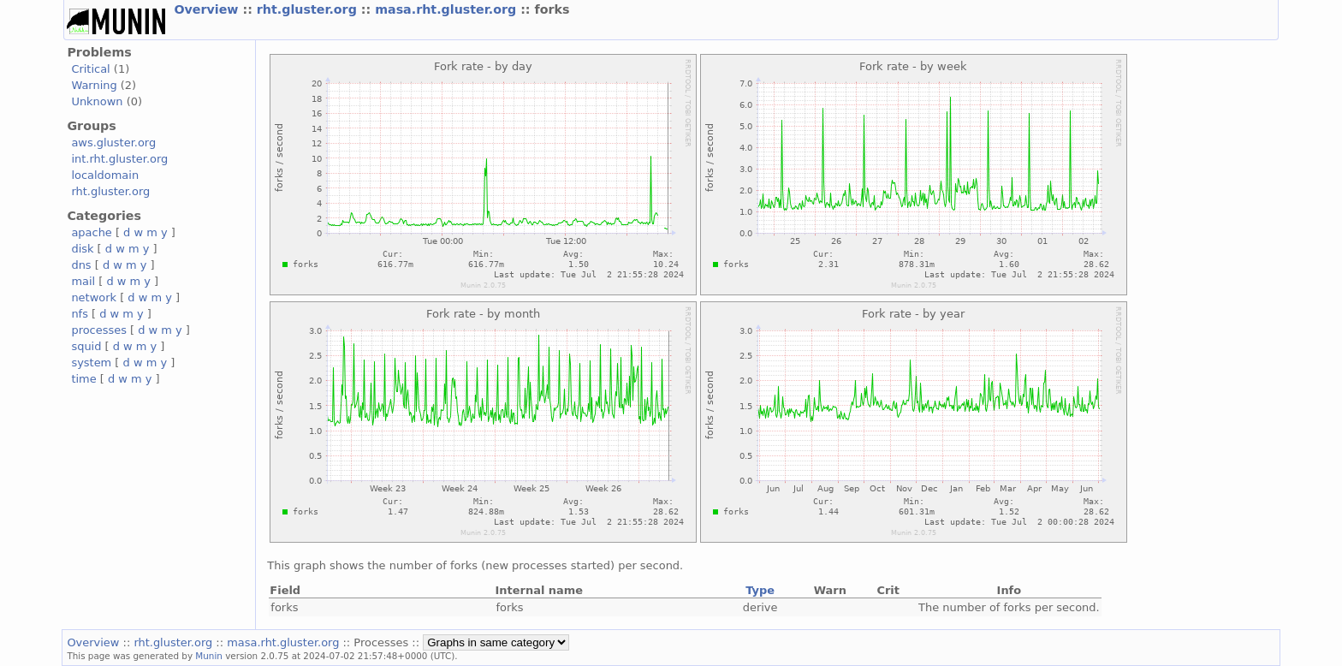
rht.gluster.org (309, 9)
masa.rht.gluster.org (447, 9)
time (83, 378)
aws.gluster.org (113, 142)
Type (760, 590)
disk (82, 248)
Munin (209, 656)
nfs (79, 313)
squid (86, 346)
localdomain (105, 175)
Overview (208, 9)
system (91, 362)
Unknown (96, 101)
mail (83, 281)
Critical (90, 68)
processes (99, 330)
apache (91, 232)
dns (81, 265)
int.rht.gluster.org (119, 158)
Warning (93, 85)
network (93, 297)
